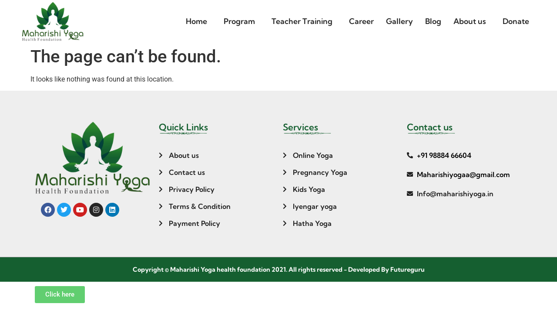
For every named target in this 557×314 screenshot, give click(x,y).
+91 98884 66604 (444, 155)
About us (469, 21)
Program (239, 21)
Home (196, 21)
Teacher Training (302, 21)
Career (361, 21)
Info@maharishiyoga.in (455, 193)
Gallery (399, 21)
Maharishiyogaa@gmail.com (463, 174)
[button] (199, 21)
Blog (433, 21)
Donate (516, 21)
